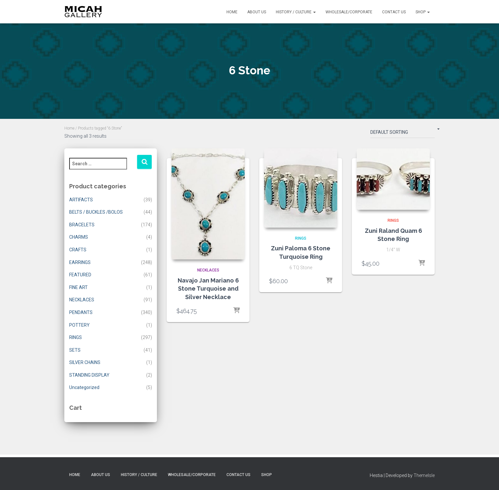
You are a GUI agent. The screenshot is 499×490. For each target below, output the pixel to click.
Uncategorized (84, 387)
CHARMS (78, 237)
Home (231, 12)
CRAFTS (77, 249)
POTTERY (79, 325)
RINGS (75, 337)
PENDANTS (81, 312)
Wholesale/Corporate (349, 12)
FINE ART (78, 287)
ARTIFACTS (81, 199)
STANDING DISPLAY (89, 375)
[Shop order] (402, 133)
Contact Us (394, 12)
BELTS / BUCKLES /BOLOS (96, 212)
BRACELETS (82, 224)
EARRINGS (80, 262)
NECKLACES (81, 299)
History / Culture (296, 12)
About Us (256, 12)
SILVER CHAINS (84, 362)
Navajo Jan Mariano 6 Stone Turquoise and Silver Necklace (208, 288)
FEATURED (80, 274)
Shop (423, 12)
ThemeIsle (424, 475)
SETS (75, 350)
